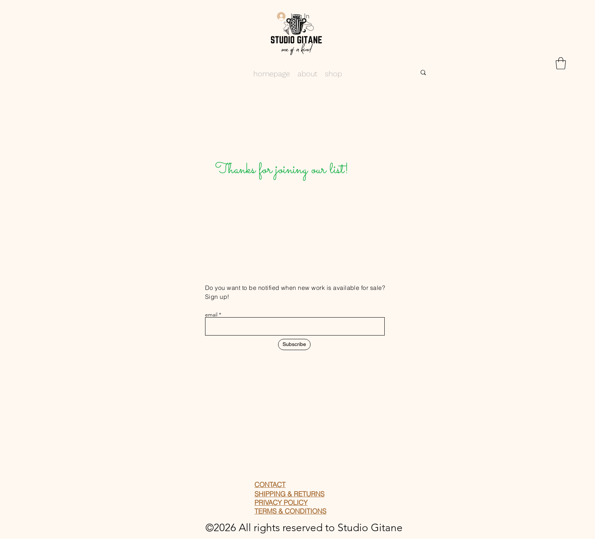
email (211, 314)
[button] (561, 63)
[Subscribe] (294, 344)
